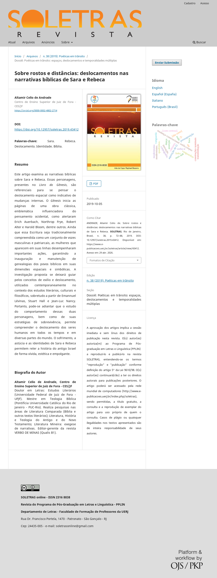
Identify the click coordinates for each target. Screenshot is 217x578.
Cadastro (189, 3)
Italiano (157, 100)
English (157, 88)
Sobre (65, 42)
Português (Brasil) (165, 107)
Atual (12, 42)
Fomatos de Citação (102, 260)
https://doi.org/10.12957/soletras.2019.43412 (47, 129)
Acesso (204, 3)
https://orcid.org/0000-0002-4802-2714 (36, 110)
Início (18, 56)
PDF (95, 183)
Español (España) (164, 94)
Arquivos (28, 42)
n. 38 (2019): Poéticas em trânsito (64, 56)
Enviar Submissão (167, 62)
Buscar (199, 42)
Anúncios (48, 42)
